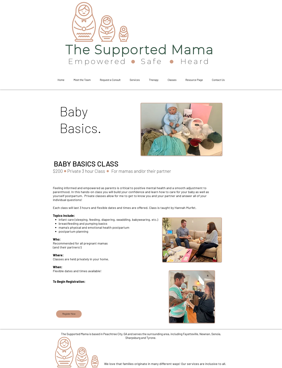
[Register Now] (69, 313)
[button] (110, 78)
